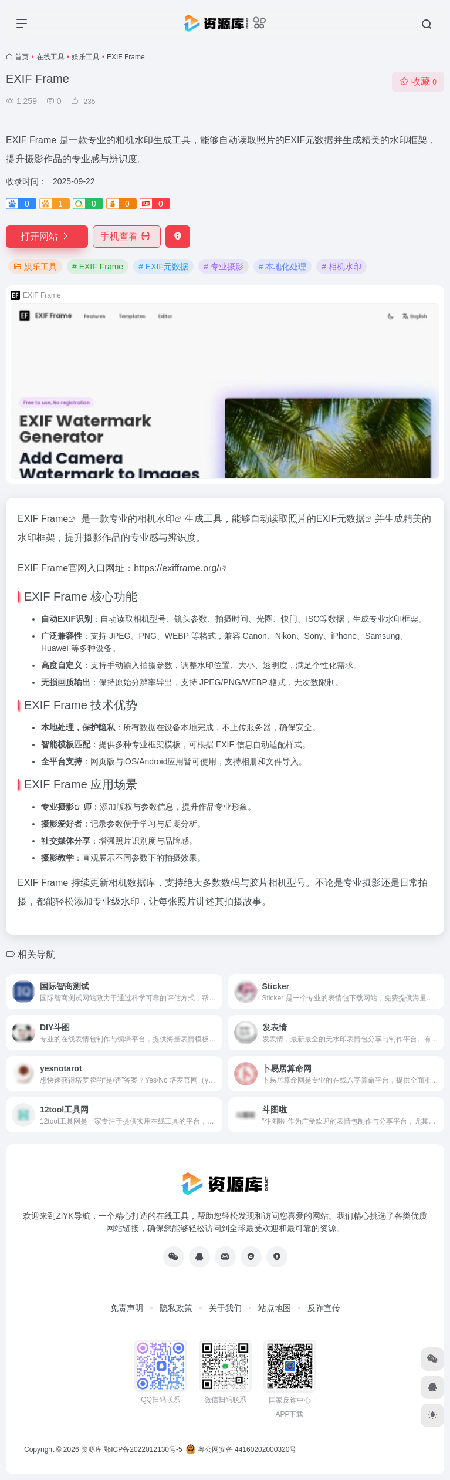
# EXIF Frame (97, 266)
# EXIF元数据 (163, 266)
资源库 (91, 1449)
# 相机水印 (341, 266)
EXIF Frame (43, 519)
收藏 (418, 81)
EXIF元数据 (341, 519)
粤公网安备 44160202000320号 (241, 1449)
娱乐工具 (86, 57)
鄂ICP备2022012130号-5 (143, 1449)
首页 (22, 57)
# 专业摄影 (223, 266)
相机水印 (156, 519)
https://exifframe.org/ (176, 568)
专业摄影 (57, 806)
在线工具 (50, 57)
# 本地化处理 (283, 266)
